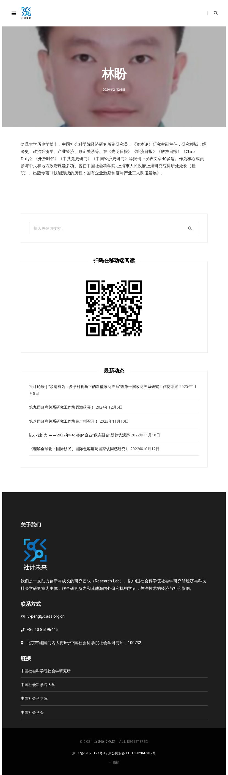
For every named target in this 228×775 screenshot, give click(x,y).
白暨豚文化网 (105, 741)
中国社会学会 (32, 712)
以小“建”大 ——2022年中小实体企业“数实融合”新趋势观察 (79, 435)
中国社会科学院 (34, 698)
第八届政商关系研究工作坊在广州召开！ (63, 421)
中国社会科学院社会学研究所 (46, 670)
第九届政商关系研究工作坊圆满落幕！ (62, 407)
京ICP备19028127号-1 (88, 753)
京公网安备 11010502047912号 (132, 753)
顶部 (114, 762)
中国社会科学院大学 (38, 684)
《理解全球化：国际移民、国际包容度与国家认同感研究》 (79, 448)
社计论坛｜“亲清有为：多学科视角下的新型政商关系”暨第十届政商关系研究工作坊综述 (103, 386)
